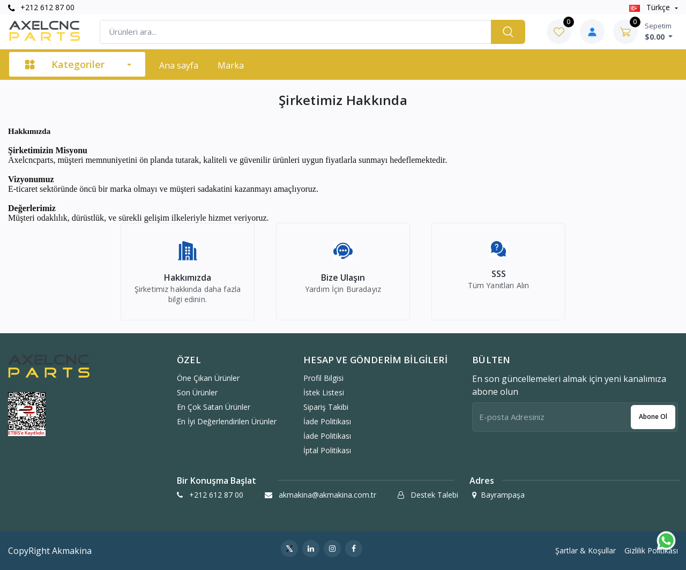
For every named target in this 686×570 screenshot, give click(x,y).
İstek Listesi (323, 392)
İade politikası (327, 421)
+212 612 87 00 (41, 7)
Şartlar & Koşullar (585, 550)
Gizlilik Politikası (651, 550)
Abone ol (653, 416)
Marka (231, 65)
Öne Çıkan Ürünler (208, 378)
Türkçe (650, 7)
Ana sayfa (178, 65)
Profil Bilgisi (323, 378)
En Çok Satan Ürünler (213, 407)
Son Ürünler (197, 392)
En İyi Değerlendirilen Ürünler (227, 421)
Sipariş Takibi (325, 407)
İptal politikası (327, 450)
